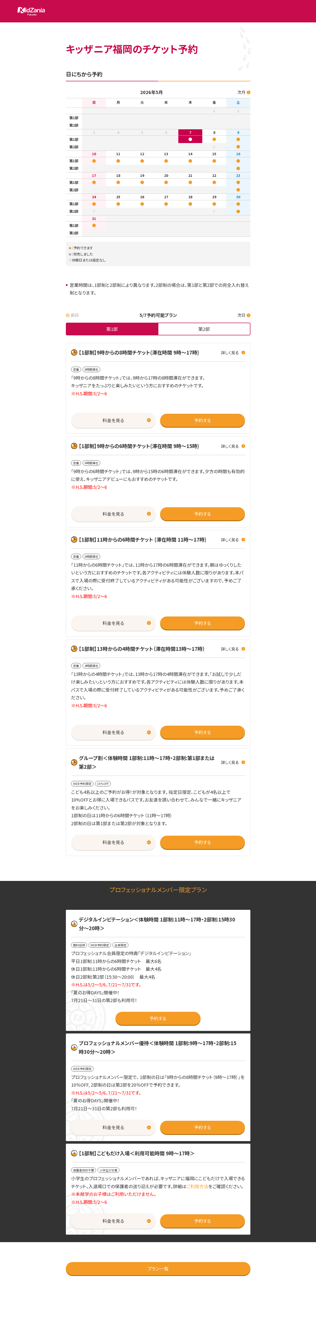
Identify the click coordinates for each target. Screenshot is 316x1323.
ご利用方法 (197, 1186)
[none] (112, 329)
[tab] (112, 329)
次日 (241, 315)
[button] (113, 420)
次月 (241, 92)
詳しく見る (230, 353)
